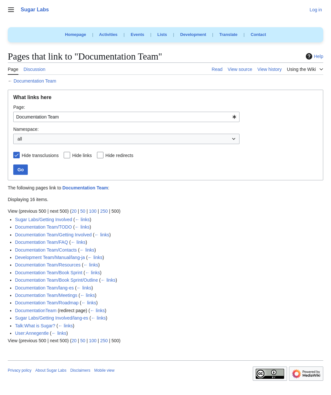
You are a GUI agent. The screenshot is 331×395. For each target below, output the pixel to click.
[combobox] (126, 117)
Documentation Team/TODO (43, 227)
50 (82, 211)
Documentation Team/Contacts (46, 250)
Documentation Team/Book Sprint (48, 272)
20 (74, 211)
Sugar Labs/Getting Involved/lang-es (51, 318)
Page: (19, 107)
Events (137, 34)
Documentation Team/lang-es (44, 287)
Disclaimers (80, 370)
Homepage (75, 34)
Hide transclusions (40, 155)
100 (92, 211)
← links (82, 219)
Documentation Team (35, 81)
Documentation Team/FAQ (41, 242)
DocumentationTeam (35, 310)
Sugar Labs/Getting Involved (43, 219)
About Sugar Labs (50, 370)
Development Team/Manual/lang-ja (50, 257)
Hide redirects (119, 155)
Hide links (82, 155)
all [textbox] (19, 138)
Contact (258, 34)
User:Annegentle (31, 333)
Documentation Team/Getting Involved (53, 234)
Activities (108, 34)
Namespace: (26, 129)
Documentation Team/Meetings (46, 295)
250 (104, 211)
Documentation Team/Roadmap (47, 302)
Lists (162, 34)
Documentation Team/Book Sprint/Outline (56, 280)
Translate (228, 34)
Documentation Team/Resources (47, 264)
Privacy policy (19, 370)
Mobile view (104, 370)
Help (313, 56)
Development (193, 34)
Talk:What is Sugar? (35, 325)
